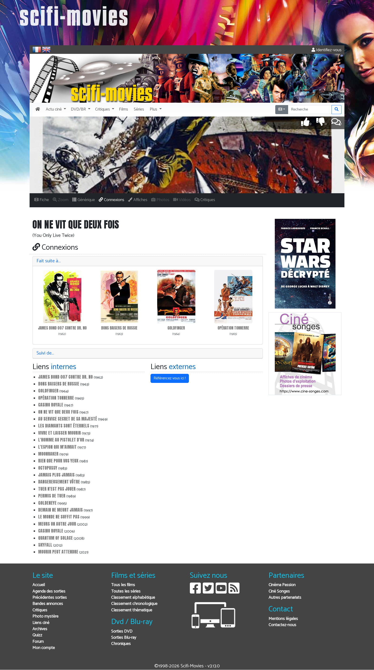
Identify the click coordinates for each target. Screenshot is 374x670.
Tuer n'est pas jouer (57, 489)
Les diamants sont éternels (63, 425)
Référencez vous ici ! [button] (170, 378)
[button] (55, 110)
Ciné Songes (279, 591)
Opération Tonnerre (233, 328)
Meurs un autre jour (57, 524)
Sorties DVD (121, 631)
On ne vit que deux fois (58, 412)
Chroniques (121, 643)
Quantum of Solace (55, 538)
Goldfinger (176, 328)
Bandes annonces (47, 603)
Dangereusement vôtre (59, 481)
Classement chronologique (134, 603)
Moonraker (48, 454)
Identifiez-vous (327, 50)
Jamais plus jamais (56, 475)
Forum (38, 641)
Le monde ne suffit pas (58, 516)
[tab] (148, 261)
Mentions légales (283, 618)
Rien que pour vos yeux (58, 460)
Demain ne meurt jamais (60, 510)
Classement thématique (131, 610)
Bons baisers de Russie (119, 328)
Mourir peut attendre (58, 551)
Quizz (37, 635)
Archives (39, 629)
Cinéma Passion (282, 585)
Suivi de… (45, 353)
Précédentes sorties (49, 597)
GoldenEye (47, 503)
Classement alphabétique (133, 597)
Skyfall (45, 545)
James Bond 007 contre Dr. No (62, 328)
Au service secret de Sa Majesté (67, 419)
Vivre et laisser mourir (59, 433)
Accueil (38, 585)
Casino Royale (50, 404)
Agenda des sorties (48, 591)
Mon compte (43, 648)
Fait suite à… (48, 261)
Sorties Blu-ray (123, 637)
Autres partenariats (285, 597)
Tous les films (123, 585)
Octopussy (47, 468)
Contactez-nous (282, 625)
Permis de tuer (51, 495)
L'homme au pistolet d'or (61, 440)
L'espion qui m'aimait (57, 447)
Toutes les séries (125, 591)
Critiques (39, 610)
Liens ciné (40, 622)
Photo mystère (45, 616)
